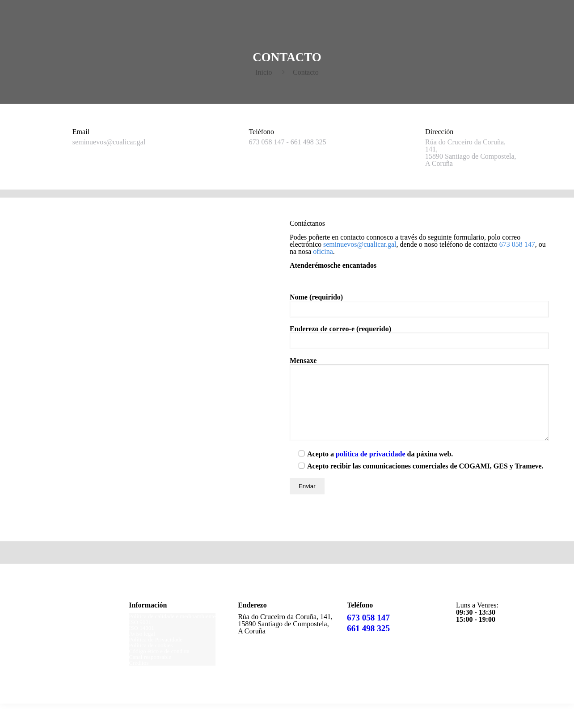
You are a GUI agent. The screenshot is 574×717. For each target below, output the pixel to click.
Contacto (306, 72)
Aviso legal (142, 647)
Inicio (263, 72)
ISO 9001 (140, 635)
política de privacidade (370, 467)
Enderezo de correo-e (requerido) (419, 337)
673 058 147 (368, 631)
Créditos (138, 676)
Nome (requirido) (419, 305)
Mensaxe (419, 406)
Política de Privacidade (155, 653)
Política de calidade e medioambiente (172, 630)
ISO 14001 (141, 641)
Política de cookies (151, 659)
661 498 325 (368, 641)
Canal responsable (150, 670)
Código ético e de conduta (159, 664)
